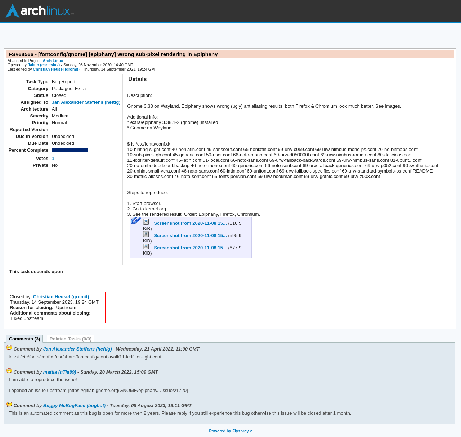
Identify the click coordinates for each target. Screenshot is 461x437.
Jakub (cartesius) (44, 65)
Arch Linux (39, 11)
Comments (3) (24, 339)
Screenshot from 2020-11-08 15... (185, 223)
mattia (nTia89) (59, 372)
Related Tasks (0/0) (71, 339)
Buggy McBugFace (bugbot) (74, 405)
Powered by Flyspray (229, 431)
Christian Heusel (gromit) (56, 69)
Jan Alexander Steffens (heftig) (86, 102)
